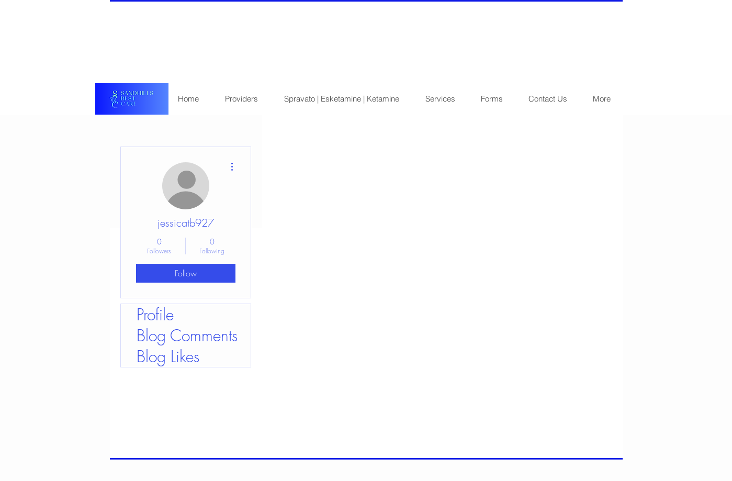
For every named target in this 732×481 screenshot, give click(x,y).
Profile (155, 314)
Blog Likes (168, 356)
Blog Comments (187, 335)
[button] (491, 99)
